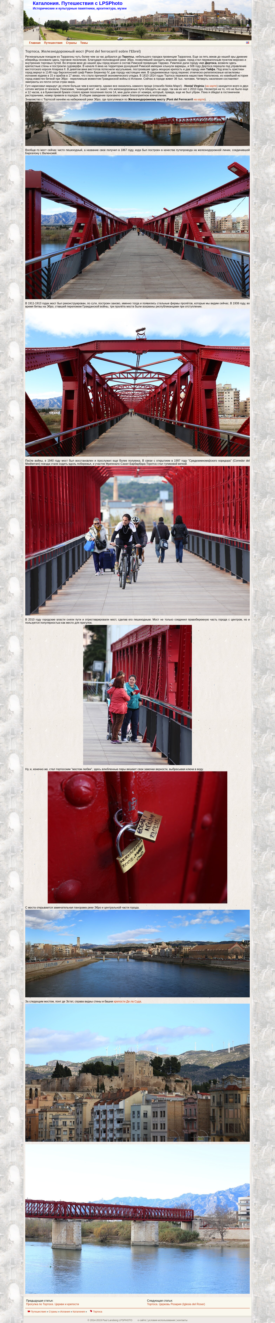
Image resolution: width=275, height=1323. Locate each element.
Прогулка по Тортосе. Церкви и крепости (52, 1304)
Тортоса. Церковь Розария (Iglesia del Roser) (176, 1304)
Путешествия (53, 42)
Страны (71, 42)
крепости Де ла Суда (127, 1001)
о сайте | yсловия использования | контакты (162, 1320)
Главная (35, 42)
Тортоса (97, 1311)
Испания (65, 1311)
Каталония (79, 1311)
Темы (84, 42)
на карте (211, 85)
